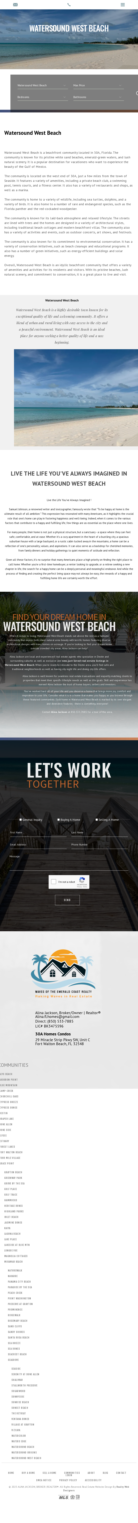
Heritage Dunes (13, 1205)
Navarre (13, 1276)
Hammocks (10, 1200)
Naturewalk (15, 1270)
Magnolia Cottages (16, 1256)
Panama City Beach (19, 1281)
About (91, 1472)
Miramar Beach (13, 1261)
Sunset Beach (20, 1407)
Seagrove (13, 1359)
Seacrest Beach (17, 1354)
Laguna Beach (12, 1233)
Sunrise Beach (20, 1402)
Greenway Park (13, 1177)
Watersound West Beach (26, 1458)
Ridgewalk (14, 1315)
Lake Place (10, 1239)
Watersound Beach (23, 1447)
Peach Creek (15, 1292)
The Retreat (19, 1413)
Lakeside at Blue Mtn (17, 1245)
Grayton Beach (13, 1172)
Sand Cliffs (15, 1326)
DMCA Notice (43, 1480)
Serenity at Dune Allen (25, 1374)
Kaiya (7, 1228)
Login (69, 1475)
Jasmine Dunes (13, 1222)
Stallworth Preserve (24, 1385)
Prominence (15, 1309)
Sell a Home (49, 1472)
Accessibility (93, 1480)
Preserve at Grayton (20, 1304)
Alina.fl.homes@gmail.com (57, 1016)
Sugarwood (18, 1391)
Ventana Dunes (20, 1419)
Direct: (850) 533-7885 (54, 1021)
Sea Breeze (14, 1343)
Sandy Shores (16, 1332)
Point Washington (19, 1298)
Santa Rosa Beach (18, 1337)
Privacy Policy (68, 1480)
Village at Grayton (23, 1424)
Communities (72, 1472)
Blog (105, 1472)
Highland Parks (14, 1211)
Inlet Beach (11, 1217)
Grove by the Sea (14, 1183)
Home (11, 1472)
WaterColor (19, 1435)
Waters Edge (19, 1441)
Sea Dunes (14, 1348)
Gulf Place (10, 1189)
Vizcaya (16, 1430)
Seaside (16, 1368)
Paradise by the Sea (20, 1287)
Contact (121, 1472)
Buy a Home (28, 1472)
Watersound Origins (24, 1452)
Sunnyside (18, 1396)
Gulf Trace (10, 1194)
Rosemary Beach (18, 1320)
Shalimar (17, 1379)
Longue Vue (10, 1250)
